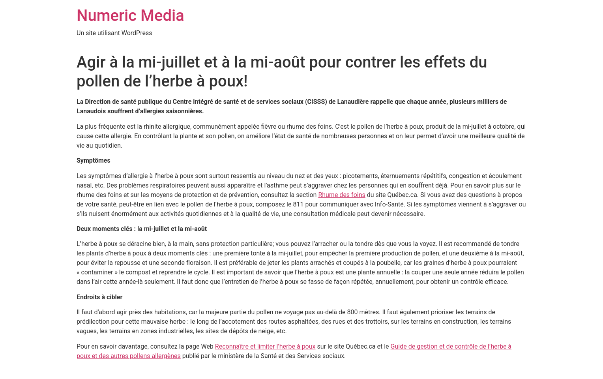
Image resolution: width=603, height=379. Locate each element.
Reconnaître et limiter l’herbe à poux (265, 346)
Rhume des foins (341, 195)
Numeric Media (130, 15)
